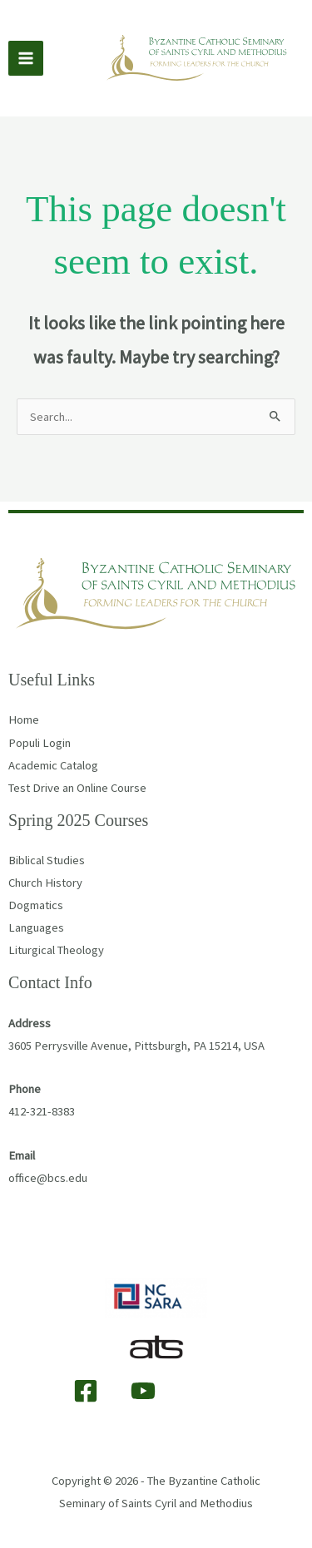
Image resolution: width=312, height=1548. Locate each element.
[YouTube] (143, 1390)
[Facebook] (85, 1390)
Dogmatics (35, 905)
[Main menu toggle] (25, 58)
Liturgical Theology (56, 949)
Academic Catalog (53, 765)
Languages (36, 927)
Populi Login (39, 742)
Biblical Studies (46, 860)
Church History (45, 882)
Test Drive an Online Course (77, 787)
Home (23, 719)
